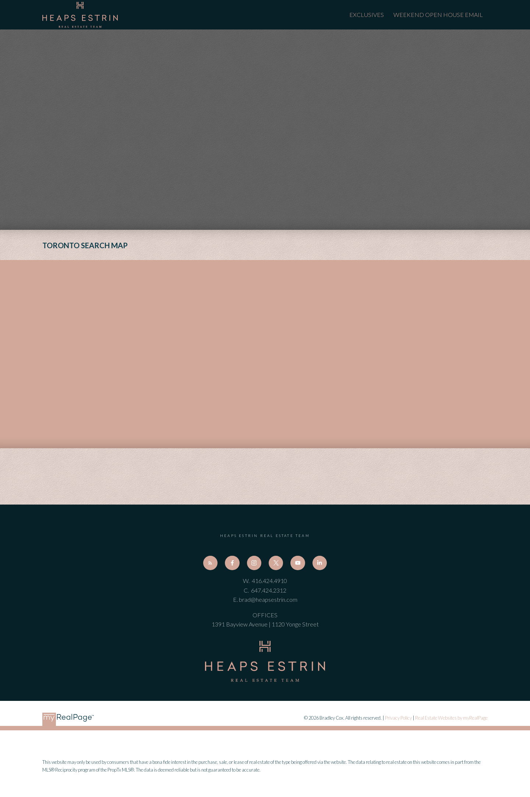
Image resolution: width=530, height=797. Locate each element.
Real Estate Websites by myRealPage (451, 718)
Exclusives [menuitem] (366, 14)
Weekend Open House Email (438, 14)
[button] (210, 563)
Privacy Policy (398, 718)
